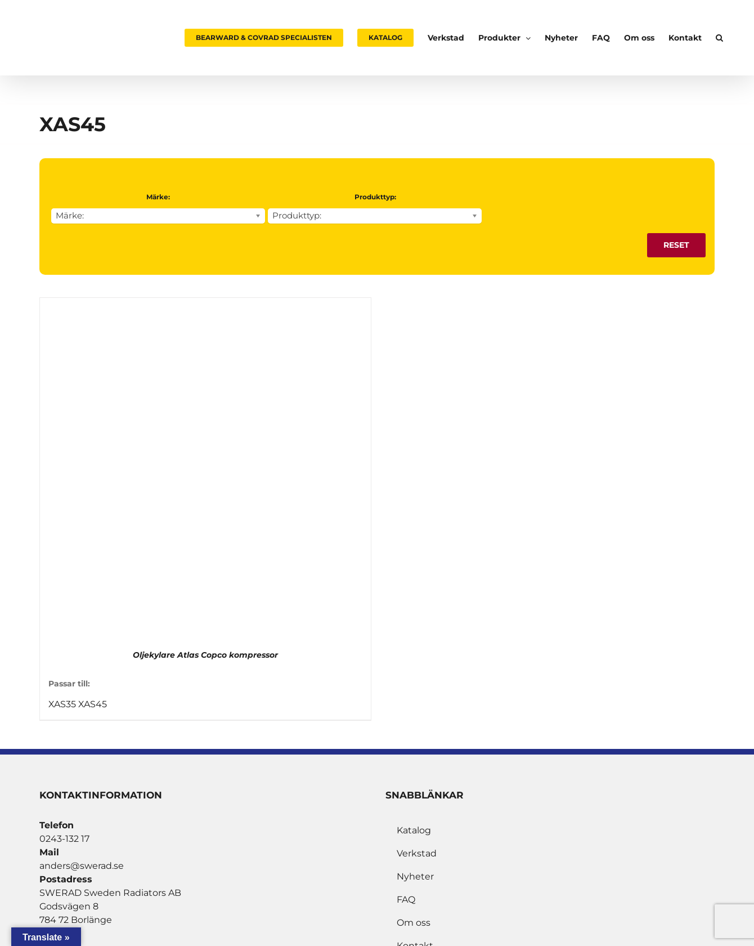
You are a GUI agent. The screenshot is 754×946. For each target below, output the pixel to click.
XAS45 (92, 704)
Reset (676, 245)
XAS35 (62, 704)
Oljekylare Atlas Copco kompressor (205, 655)
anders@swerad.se (81, 865)
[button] (719, 37)
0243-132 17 (64, 838)
